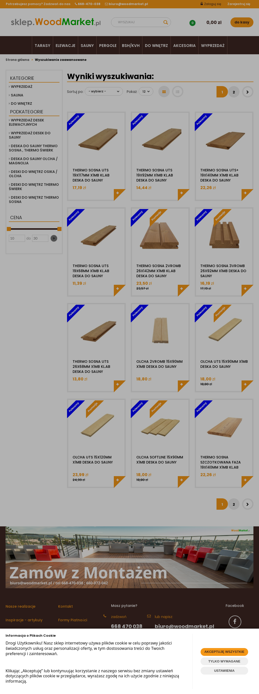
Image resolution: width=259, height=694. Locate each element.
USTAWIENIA (224, 671)
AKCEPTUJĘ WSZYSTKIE (224, 652)
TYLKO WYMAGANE (224, 661)
